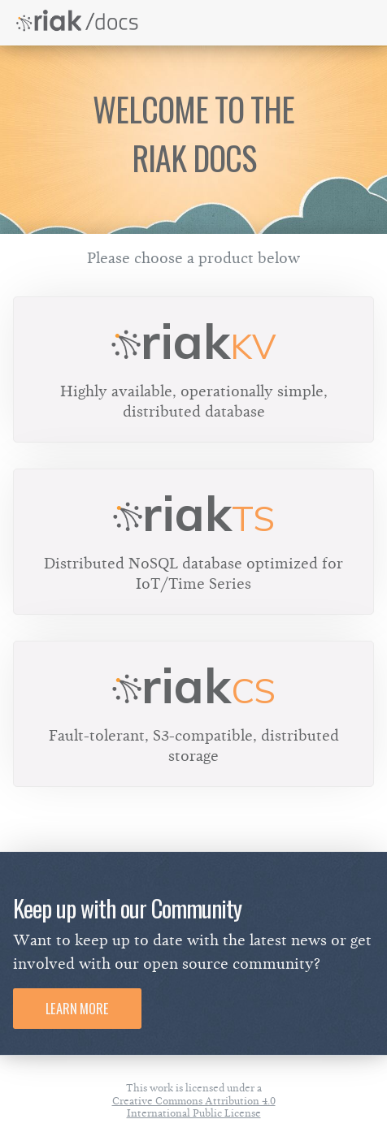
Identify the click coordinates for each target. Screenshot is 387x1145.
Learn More (77, 1008)
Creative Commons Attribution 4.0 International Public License (194, 1107)
